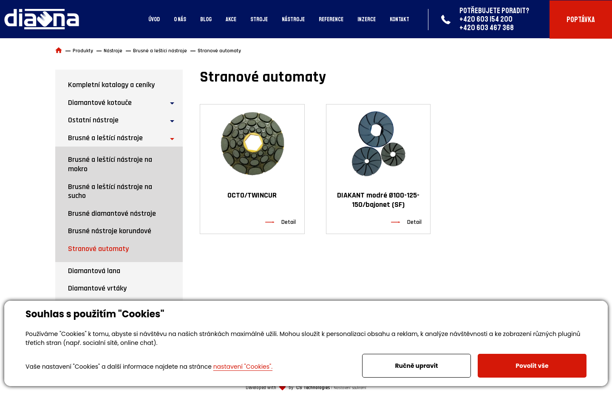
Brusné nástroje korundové (109, 231)
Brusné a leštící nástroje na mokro (110, 164)
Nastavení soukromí (350, 387)
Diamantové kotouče (100, 102)
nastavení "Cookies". (242, 366)
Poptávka (581, 19)
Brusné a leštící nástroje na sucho (110, 191)
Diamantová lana (94, 271)
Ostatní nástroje (93, 120)
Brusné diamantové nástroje (112, 213)
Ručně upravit (416, 365)
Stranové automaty (98, 249)
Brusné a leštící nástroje (105, 138)
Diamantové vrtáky (97, 288)
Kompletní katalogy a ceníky (111, 85)
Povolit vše (532, 365)
